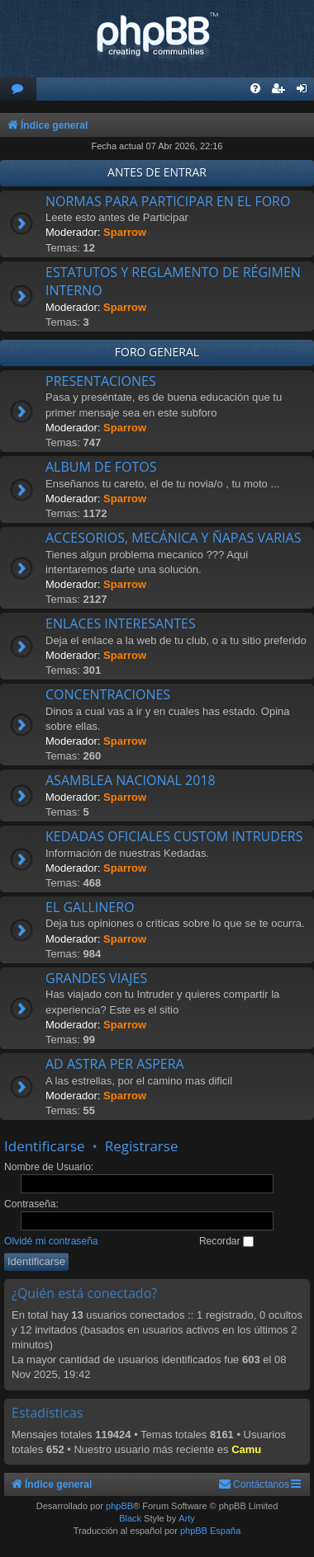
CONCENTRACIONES (107, 694)
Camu (246, 1449)
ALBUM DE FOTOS (100, 467)
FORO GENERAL (157, 352)
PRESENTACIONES (100, 381)
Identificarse (44, 1145)
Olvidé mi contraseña (51, 1241)
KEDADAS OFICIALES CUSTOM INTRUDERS (173, 836)
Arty (186, 1518)
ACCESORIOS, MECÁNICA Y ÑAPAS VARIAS (173, 538)
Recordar (226, 1241)
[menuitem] (18, 89)
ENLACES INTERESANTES (120, 623)
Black (130, 1518)
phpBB (119, 1506)
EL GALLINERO (90, 907)
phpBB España (210, 1531)
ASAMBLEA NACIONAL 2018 (130, 780)
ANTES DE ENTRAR (157, 172)
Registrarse (141, 1145)
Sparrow (124, 232)
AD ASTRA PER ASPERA (114, 1064)
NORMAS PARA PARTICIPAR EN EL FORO (167, 201)
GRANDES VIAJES (96, 978)
